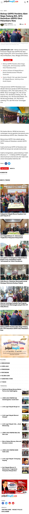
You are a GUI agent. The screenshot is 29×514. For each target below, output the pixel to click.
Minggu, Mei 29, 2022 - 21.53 (10, 24)
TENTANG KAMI (6, 509)
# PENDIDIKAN (4, 369)
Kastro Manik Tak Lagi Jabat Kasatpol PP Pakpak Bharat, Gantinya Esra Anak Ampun (15, 79)
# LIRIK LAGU (4, 366)
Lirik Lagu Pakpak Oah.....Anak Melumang (11, 424)
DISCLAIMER (5, 511)
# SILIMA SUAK (5, 375)
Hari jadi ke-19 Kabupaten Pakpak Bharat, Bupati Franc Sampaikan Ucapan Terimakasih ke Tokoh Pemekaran (13, 259)
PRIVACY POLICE (17, 509)
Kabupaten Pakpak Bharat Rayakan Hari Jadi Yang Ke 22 (13, 215)
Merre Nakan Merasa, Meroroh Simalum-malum (11, 442)
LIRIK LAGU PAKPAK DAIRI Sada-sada (10, 451)
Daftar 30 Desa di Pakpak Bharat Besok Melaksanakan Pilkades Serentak (13, 72)
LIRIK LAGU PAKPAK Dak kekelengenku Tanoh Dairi (10, 398)
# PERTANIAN (4, 372)
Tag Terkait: (4, 168)
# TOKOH (3, 382)
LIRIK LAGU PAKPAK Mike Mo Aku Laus (11, 433)
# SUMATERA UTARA (6, 379)
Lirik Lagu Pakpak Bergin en (11, 406)
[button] (27, 1)
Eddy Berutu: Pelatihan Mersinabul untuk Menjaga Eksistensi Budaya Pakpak (13, 282)
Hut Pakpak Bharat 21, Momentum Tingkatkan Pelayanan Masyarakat (11, 236)
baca (22, 24)
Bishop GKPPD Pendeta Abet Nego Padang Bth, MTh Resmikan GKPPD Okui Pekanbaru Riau (14, 66)
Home (1, 10)
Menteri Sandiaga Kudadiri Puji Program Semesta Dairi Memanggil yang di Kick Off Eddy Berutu (14, 304)
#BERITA (12, 168)
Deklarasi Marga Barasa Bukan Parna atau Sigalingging (11, 390)
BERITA (5, 10)
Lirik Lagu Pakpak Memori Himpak (10, 416)
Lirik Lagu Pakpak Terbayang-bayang (11, 459)
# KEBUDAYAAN (5, 363)
